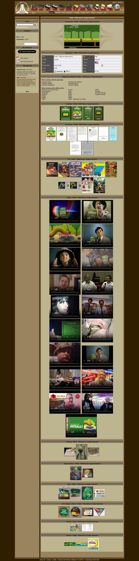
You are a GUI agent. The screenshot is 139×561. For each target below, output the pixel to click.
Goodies (99, 13)
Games (51, 13)
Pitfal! (70, 93)
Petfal (43, 99)
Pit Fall (70, 90)
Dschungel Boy (46, 91)
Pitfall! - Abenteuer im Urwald (77, 99)
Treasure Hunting (100, 94)
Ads (105, 13)
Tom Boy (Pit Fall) (100, 93)
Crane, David (57, 65)
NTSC (55, 68)
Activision (97, 59)
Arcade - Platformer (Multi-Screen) (63, 56)
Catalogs (76, 13)
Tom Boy (97, 91)
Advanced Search (22, 27)
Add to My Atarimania (26, 61)
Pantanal (44, 94)
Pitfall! (70, 97)
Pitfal (69, 91)
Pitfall (70, 96)
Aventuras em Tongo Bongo (50, 90)
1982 (96, 56)
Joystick (56, 59)
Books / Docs (85, 13)
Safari (96, 90)
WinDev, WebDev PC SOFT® (75, 560)
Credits (54, 560)
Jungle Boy (45, 93)
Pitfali (70, 94)
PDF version (24, 58)
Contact (48, 560)
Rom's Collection (67, 13)
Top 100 (58, 13)
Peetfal (44, 97)
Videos (93, 13)
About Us (42, 560)
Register (120, 2)
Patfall (43, 96)
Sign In (114, 2)
